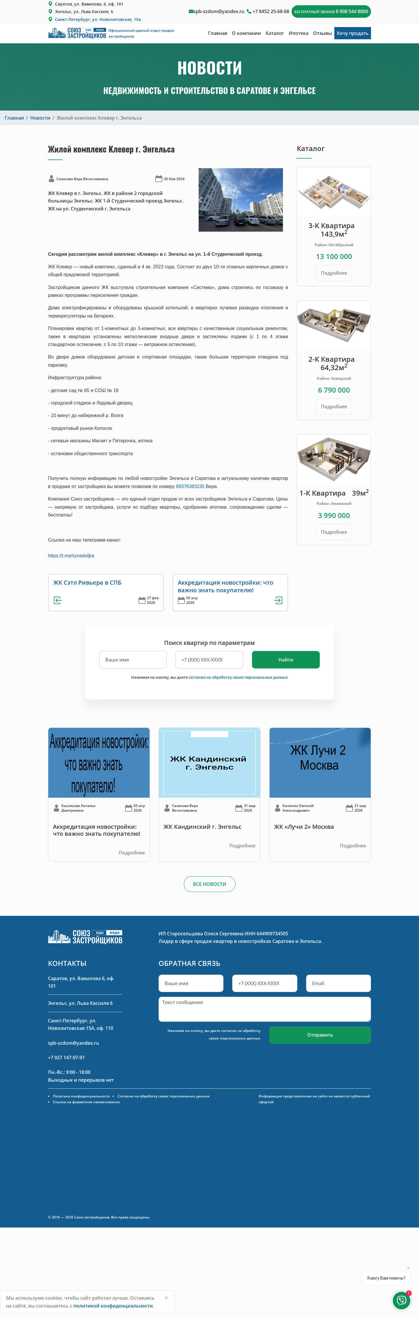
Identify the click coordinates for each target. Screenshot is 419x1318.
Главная (217, 33)
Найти (285, 660)
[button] (200, 199)
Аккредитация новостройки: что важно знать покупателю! (225, 586)
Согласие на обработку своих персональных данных (164, 1096)
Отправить (320, 1035)
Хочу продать (353, 33)
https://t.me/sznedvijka (71, 555)
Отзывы (322, 33)
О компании (246, 33)
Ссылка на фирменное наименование (86, 1101)
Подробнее (334, 273)
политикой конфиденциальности (113, 1306)
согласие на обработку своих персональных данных (238, 677)
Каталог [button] (275, 33)
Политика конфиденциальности (81, 1096)
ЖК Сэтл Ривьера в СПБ (87, 582)
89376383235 (190, 486)
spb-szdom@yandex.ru (218, 11)
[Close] (166, 1298)
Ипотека (298, 33)
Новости (40, 118)
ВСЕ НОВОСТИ (209, 884)
